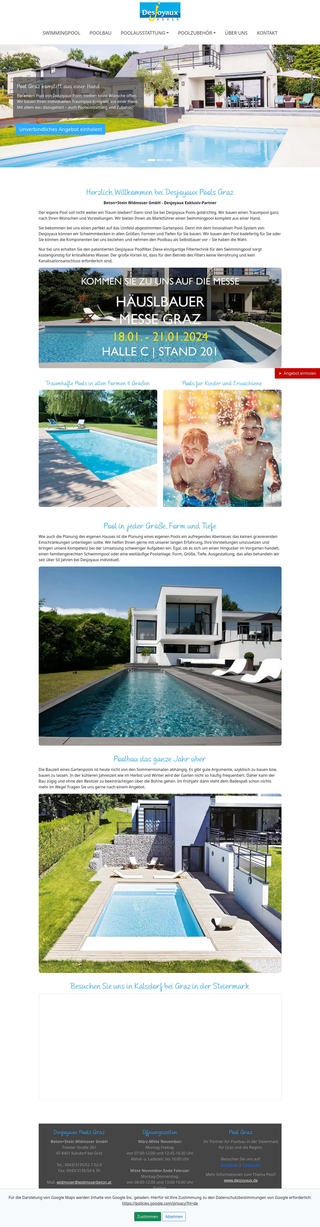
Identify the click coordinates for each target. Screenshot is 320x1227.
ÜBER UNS (236, 33)
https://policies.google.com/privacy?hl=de (160, 1203)
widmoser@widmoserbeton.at (84, 1182)
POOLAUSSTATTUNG (143, 33)
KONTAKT (267, 33)
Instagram (251, 1164)
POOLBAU (101, 33)
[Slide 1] (151, 160)
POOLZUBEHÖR (195, 33)
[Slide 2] (160, 160)
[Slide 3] (168, 160)
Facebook (229, 1164)
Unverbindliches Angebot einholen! (60, 129)
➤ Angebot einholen (297, 373)
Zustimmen (147, 1216)
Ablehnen (174, 1216)
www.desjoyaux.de (241, 1180)
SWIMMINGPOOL (61, 33)
